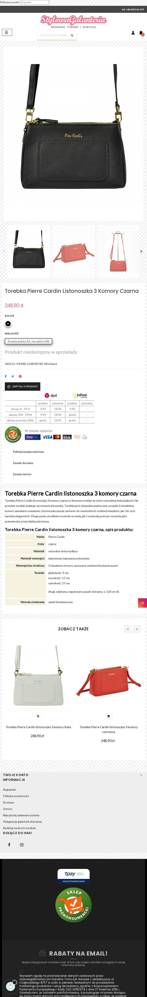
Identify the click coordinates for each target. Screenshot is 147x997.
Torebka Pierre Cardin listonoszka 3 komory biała (38, 727)
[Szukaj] (57, 35)
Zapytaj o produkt (22, 386)
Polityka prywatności (16, 796)
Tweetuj (12, 376)
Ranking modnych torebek (19, 828)
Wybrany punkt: (10, 2)
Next (142, 251)
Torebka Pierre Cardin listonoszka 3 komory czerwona (109, 729)
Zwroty (7, 808)
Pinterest (20, 376)
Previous (5, 251)
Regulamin (9, 789)
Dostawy (8, 802)
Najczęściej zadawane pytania (21, 815)
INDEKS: (10, 363)
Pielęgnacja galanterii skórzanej (22, 821)
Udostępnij (6, 376)
